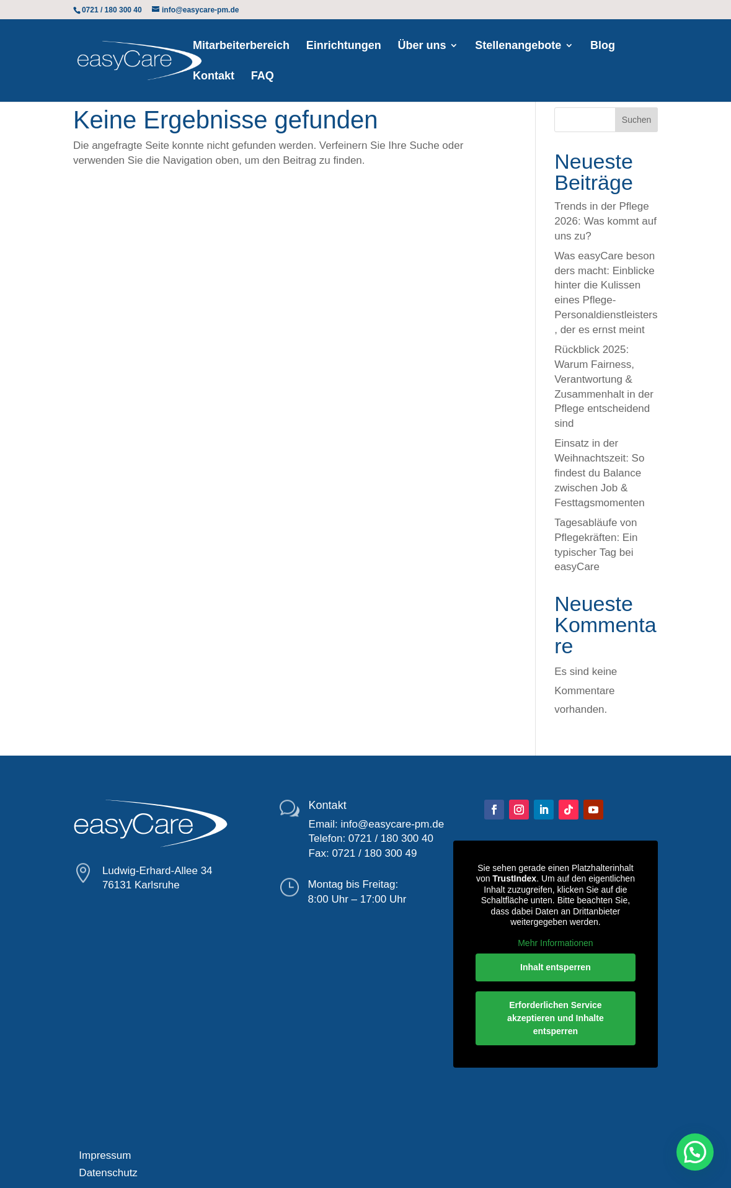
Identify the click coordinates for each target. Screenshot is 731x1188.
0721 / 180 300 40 (390, 838)
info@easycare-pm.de (393, 824)
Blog (602, 46)
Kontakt (213, 76)
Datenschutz (105, 1173)
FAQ (262, 76)
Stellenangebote (518, 46)
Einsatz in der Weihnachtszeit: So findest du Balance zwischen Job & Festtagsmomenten (599, 472)
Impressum (102, 1155)
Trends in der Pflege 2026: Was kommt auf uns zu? (605, 221)
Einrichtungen (343, 46)
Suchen (636, 120)
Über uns (421, 46)
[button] (695, 1152)
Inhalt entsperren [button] (555, 967)
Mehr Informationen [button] (555, 942)
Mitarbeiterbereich (241, 46)
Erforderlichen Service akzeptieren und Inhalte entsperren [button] (555, 1018)
